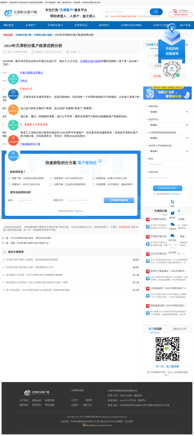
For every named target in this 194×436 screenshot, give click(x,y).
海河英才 (104, 25)
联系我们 (36, 405)
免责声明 (49, 400)
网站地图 (49, 405)
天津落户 (30, 25)
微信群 (89, 400)
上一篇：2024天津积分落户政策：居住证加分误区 (26, 238)
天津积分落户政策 (43, 35)
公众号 (74, 400)
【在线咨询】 (124, 227)
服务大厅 (87, 405)
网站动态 (36, 400)
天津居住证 (80, 25)
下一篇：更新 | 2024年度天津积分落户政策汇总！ (26, 243)
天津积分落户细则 (131, 25)
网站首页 (9, 25)
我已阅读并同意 (72, 211)
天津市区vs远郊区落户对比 (149, 16)
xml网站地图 (77, 390)
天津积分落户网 (23, 35)
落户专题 (185, 25)
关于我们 (24, 400)
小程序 (74, 405)
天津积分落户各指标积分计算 (23, 144)
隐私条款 (24, 405)
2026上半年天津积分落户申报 (123, 16)
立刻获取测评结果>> (167, 188)
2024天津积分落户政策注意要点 (25, 72)
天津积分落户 (55, 25)
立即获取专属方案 (119, 200)
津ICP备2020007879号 (106, 421)
